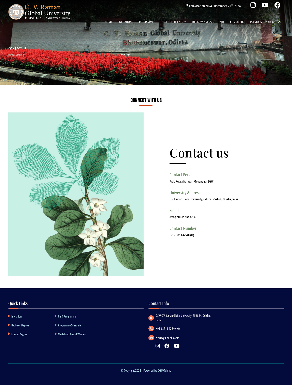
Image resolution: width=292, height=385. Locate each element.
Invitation (125, 22)
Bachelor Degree (20, 325)
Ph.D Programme (67, 316)
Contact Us (237, 22)
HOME (11, 54)
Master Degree (19, 334)
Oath (221, 22)
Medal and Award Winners (72, 334)
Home (108, 22)
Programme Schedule (69, 325)
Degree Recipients (173, 22)
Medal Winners (202, 22)
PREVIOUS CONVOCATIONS (265, 22)
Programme (146, 22)
